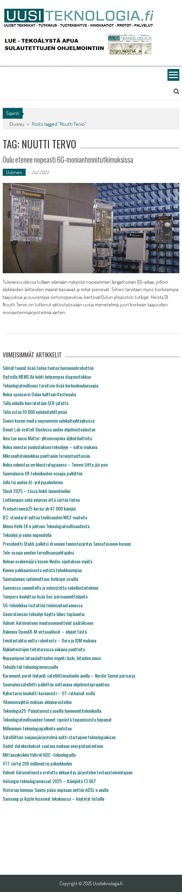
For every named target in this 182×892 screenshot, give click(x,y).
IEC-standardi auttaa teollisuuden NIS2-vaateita (45, 517)
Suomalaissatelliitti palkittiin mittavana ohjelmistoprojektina (56, 684)
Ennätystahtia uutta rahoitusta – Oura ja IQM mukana (49, 640)
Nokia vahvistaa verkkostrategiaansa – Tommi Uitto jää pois (55, 464)
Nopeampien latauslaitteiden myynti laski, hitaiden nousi (52, 657)
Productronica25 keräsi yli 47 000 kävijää (39, 508)
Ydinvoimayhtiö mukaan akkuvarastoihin (37, 701)
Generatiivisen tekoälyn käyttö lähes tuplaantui (43, 613)
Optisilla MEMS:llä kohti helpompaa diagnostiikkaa (47, 376)
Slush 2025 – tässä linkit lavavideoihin (36, 490)
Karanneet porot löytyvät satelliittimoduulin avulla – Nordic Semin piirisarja (69, 675)
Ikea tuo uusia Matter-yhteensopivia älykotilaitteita (47, 438)
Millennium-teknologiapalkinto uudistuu (37, 728)
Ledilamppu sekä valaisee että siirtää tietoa (41, 499)
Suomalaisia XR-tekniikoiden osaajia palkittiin (42, 473)
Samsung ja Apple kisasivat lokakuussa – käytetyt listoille (53, 798)
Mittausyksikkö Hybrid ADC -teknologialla (39, 754)
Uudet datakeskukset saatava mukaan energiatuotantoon (53, 745)
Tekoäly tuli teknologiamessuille (30, 666)
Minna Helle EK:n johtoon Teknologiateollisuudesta (46, 526)
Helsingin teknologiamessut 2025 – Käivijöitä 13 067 (49, 780)
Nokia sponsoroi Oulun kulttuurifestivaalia (39, 394)
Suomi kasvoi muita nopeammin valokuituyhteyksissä (49, 420)
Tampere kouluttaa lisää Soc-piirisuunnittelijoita (45, 596)
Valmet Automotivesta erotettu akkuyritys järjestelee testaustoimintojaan (67, 772)
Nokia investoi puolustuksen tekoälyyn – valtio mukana (50, 446)
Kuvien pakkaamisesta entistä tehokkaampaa (42, 569)
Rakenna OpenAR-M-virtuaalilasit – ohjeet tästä (45, 631)
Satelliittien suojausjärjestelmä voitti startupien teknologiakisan (59, 737)
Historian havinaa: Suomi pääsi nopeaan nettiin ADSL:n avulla (55, 789)
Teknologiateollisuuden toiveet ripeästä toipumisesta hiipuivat (57, 719)
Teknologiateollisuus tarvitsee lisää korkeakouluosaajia (50, 385)
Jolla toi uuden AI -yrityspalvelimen (33, 482)
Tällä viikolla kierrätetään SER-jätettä (35, 402)
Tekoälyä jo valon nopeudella (27, 534)
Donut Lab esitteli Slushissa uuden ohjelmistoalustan (49, 429)
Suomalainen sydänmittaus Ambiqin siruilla (40, 578)
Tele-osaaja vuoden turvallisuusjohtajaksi (38, 552)
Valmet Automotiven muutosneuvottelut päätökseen (48, 622)
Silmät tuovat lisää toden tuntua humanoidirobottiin (48, 367)
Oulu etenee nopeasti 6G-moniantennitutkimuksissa (68, 159)
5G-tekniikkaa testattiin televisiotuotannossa (42, 605)
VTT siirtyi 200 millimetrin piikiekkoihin (37, 763)
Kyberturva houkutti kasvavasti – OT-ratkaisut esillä (49, 693)
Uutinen (14, 172)
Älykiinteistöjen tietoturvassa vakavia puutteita (44, 649)
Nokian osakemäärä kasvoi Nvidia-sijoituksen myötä (47, 561)
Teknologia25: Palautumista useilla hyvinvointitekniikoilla (52, 710)
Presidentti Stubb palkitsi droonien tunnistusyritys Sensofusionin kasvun (67, 543)
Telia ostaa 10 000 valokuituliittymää (35, 411)
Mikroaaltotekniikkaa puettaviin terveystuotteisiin (46, 455)
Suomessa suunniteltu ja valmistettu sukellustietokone (50, 587)
